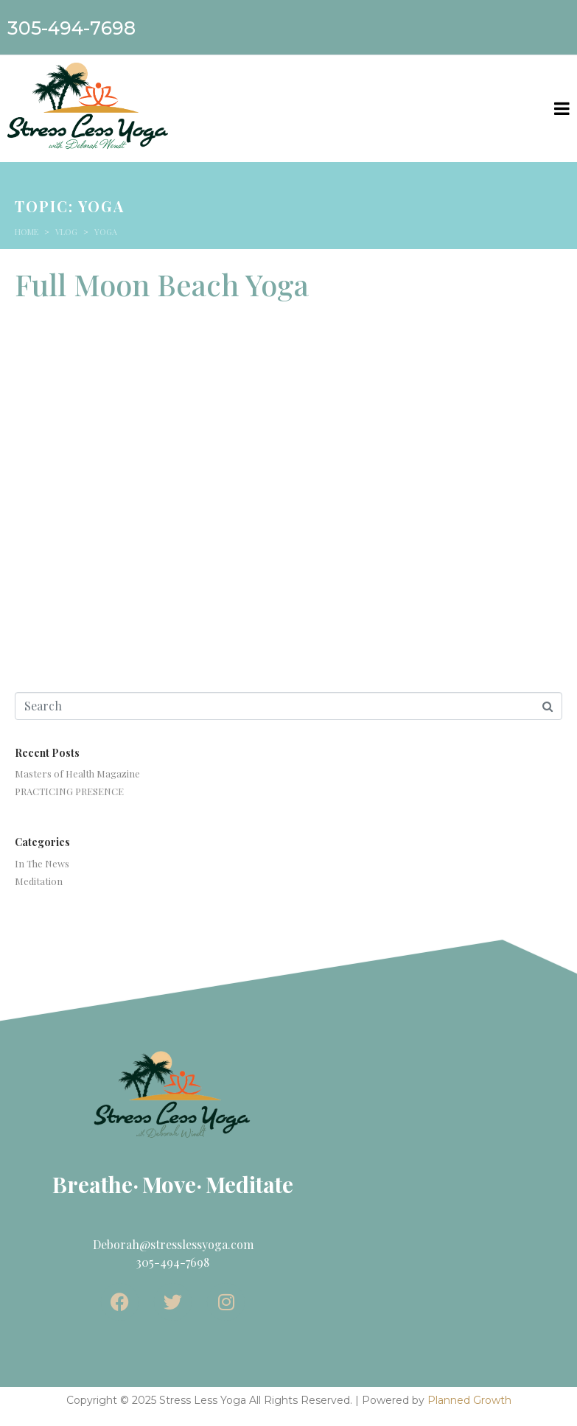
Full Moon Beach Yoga (162, 284)
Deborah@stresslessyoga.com (173, 1244)
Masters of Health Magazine (77, 773)
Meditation (39, 881)
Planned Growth (469, 1400)
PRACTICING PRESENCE (69, 791)
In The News (42, 863)
